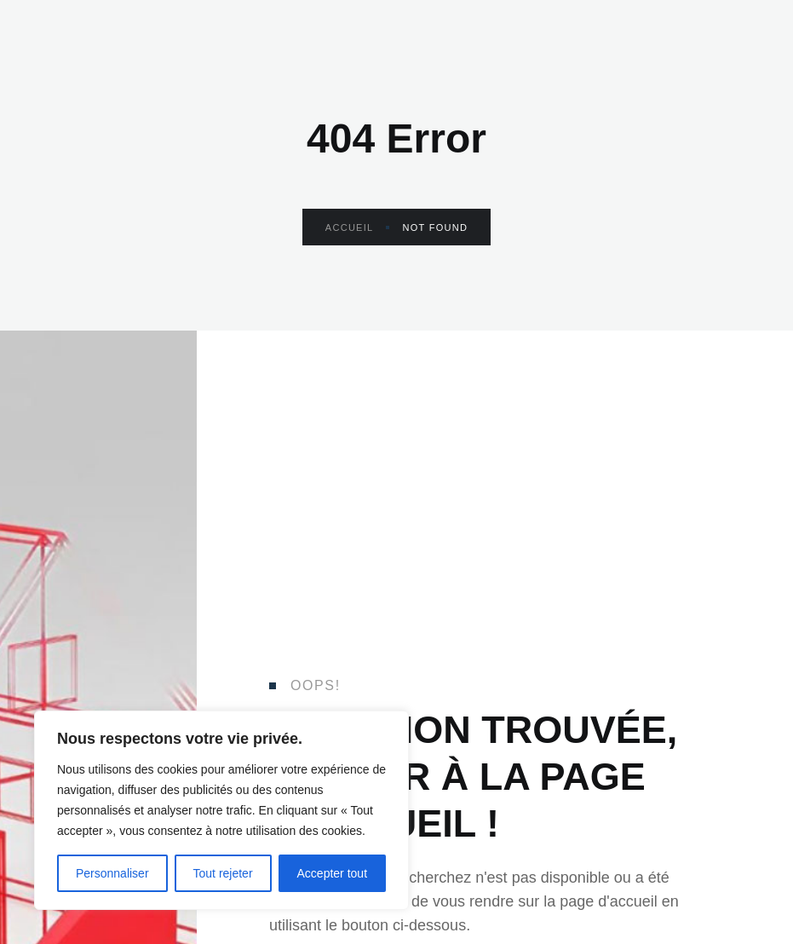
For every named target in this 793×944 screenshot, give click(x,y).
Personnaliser (112, 873)
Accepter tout (332, 873)
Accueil (357, 227)
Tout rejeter (223, 873)
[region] (221, 810)
